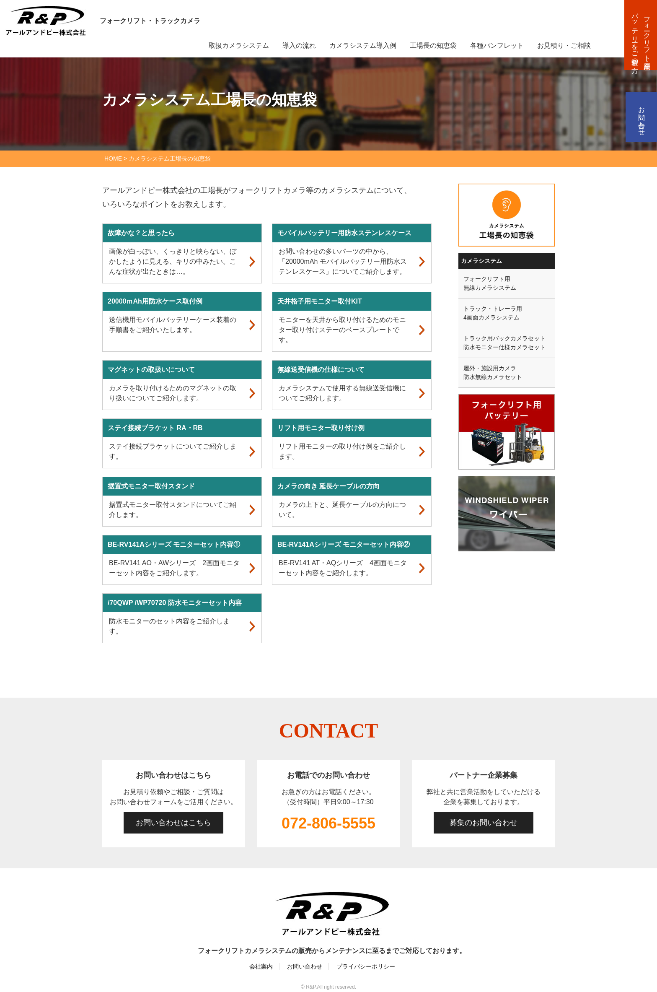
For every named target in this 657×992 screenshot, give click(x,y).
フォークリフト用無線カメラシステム (489, 283)
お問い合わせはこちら (173, 822)
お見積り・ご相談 (564, 45)
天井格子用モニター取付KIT (319, 301)
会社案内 (261, 966)
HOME (113, 158)
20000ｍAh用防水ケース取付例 (155, 301)
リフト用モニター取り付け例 (321, 427)
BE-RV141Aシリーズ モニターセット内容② (343, 544)
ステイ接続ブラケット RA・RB (155, 427)
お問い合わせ (641, 117)
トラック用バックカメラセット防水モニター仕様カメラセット (504, 343)
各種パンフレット (497, 45)
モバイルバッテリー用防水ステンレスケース (344, 232)
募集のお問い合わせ (483, 822)
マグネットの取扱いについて (151, 369)
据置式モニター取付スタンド (151, 486)
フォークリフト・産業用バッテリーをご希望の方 (641, 35)
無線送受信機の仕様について (321, 369)
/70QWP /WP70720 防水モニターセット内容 (175, 602)
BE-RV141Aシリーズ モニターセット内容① (174, 544)
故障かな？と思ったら (141, 232)
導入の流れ (299, 45)
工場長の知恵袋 (433, 45)
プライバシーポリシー (365, 966)
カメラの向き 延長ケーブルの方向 (328, 486)
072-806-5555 (328, 823)
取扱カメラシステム (239, 45)
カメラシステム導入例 (362, 45)
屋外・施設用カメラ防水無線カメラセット (492, 372)
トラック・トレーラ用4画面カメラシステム (492, 313)
